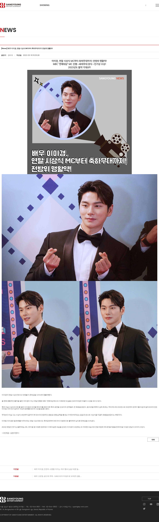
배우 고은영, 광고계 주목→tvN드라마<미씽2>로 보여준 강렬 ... (57, 476)
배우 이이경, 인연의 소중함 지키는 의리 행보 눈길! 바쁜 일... (56, 469)
